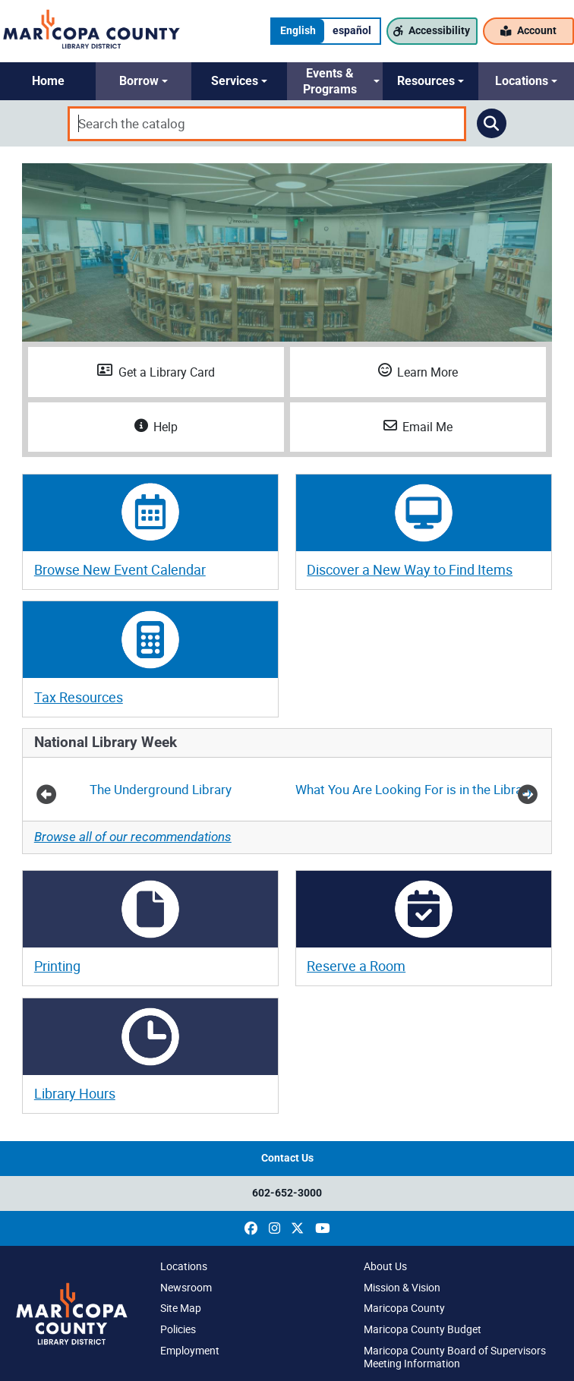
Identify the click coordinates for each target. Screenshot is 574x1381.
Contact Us (287, 1158)
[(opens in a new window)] (251, 1228)
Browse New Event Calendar (120, 569)
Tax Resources (78, 697)
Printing (57, 966)
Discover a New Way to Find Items (409, 569)
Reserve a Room (356, 966)
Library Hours (74, 1093)
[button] (48, 81)
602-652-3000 (287, 1193)
